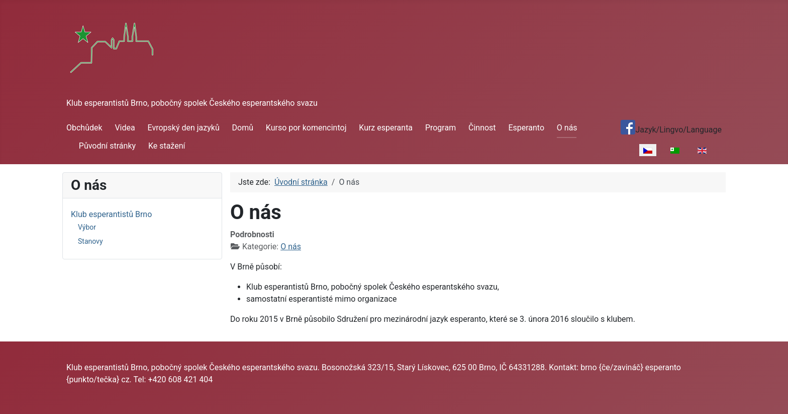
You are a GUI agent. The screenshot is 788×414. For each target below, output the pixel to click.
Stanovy (90, 241)
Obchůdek (84, 127)
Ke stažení (166, 146)
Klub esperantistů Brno (111, 214)
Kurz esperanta (386, 127)
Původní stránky (107, 146)
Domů (242, 127)
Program (440, 127)
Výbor (87, 227)
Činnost (482, 127)
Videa (125, 127)
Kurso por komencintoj (306, 127)
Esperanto (526, 127)
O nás (567, 127)
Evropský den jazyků (184, 127)
